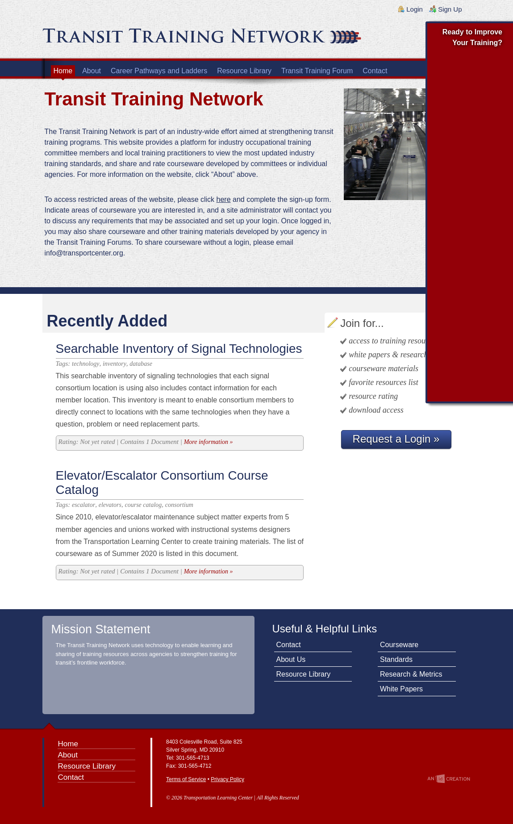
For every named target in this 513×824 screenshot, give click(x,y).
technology (85, 363)
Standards (396, 659)
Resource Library (244, 71)
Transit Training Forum (317, 71)
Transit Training (149, 39)
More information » (208, 442)
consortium (179, 505)
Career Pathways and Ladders (159, 71)
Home (63, 71)
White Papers (401, 689)
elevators (110, 505)
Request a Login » (396, 439)
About (91, 71)
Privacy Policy (227, 779)
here (224, 199)
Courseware (399, 644)
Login (414, 9)
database (140, 363)
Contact (375, 71)
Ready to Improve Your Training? (472, 37)
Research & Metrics (411, 674)
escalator (83, 505)
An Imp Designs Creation (448, 778)
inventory (114, 363)
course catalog (143, 505)
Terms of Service (186, 779)
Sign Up (450, 9)
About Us (291, 659)
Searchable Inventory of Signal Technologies (179, 349)
